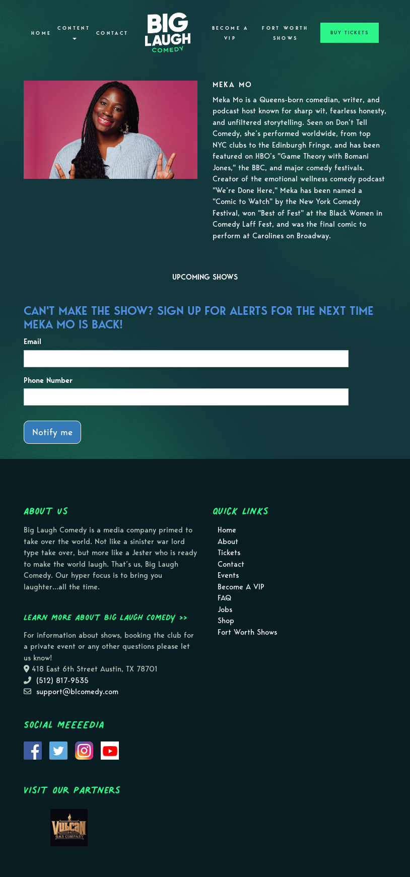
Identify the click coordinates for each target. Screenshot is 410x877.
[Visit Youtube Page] (110, 749)
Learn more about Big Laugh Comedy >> (105, 617)
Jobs (225, 609)
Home (41, 33)
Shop (226, 620)
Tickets (229, 552)
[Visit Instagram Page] (84, 749)
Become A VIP (230, 33)
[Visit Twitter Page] (58, 749)
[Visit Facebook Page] (33, 749)
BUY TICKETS (349, 33)
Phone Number (48, 380)
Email (32, 341)
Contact (112, 33)
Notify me (52, 432)
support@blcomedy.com (77, 691)
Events (228, 575)
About (228, 541)
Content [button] (73, 32)
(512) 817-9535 (62, 680)
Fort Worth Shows (285, 33)
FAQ (224, 597)
